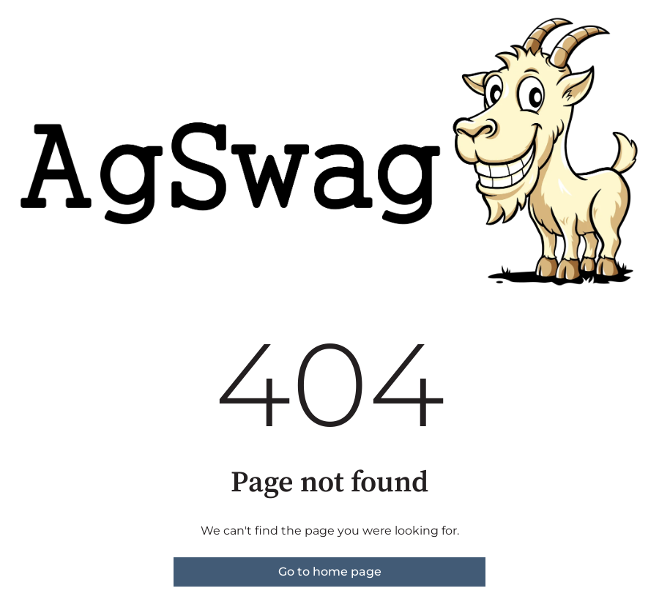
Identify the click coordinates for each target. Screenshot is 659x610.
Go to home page (329, 572)
